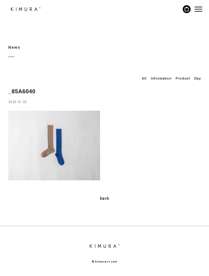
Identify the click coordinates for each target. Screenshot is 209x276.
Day (197, 78)
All (144, 78)
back (104, 198)
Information (161, 78)
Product (183, 78)
